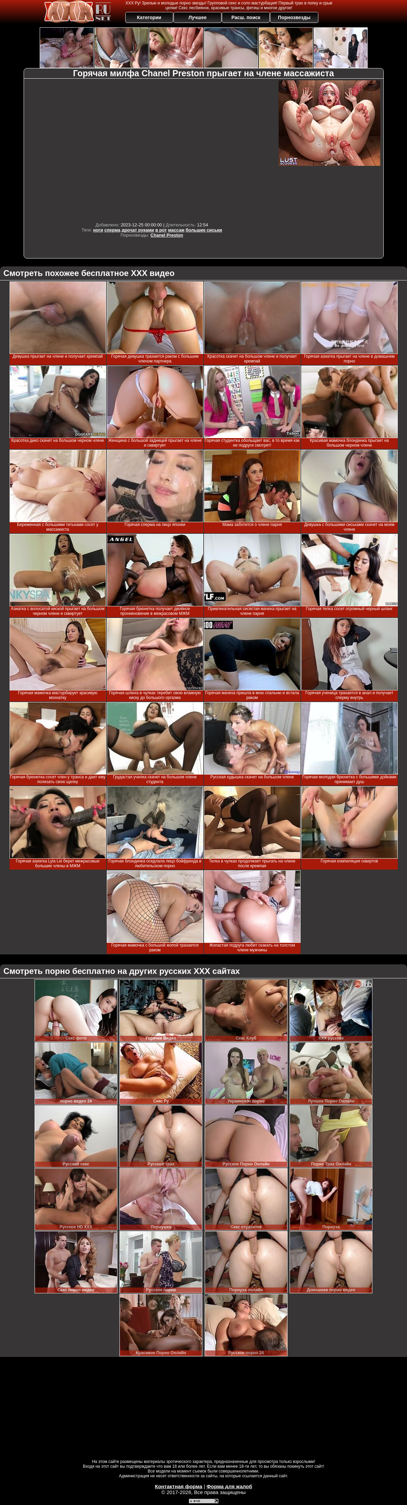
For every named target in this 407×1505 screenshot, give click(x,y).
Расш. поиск (245, 17)
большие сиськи (204, 230)
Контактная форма (178, 1486)
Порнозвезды (294, 17)
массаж (176, 230)
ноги (98, 230)
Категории (149, 17)
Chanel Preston (167, 235)
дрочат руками (138, 230)
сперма (112, 230)
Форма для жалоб (229, 1486)
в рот (161, 230)
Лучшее (197, 17)
